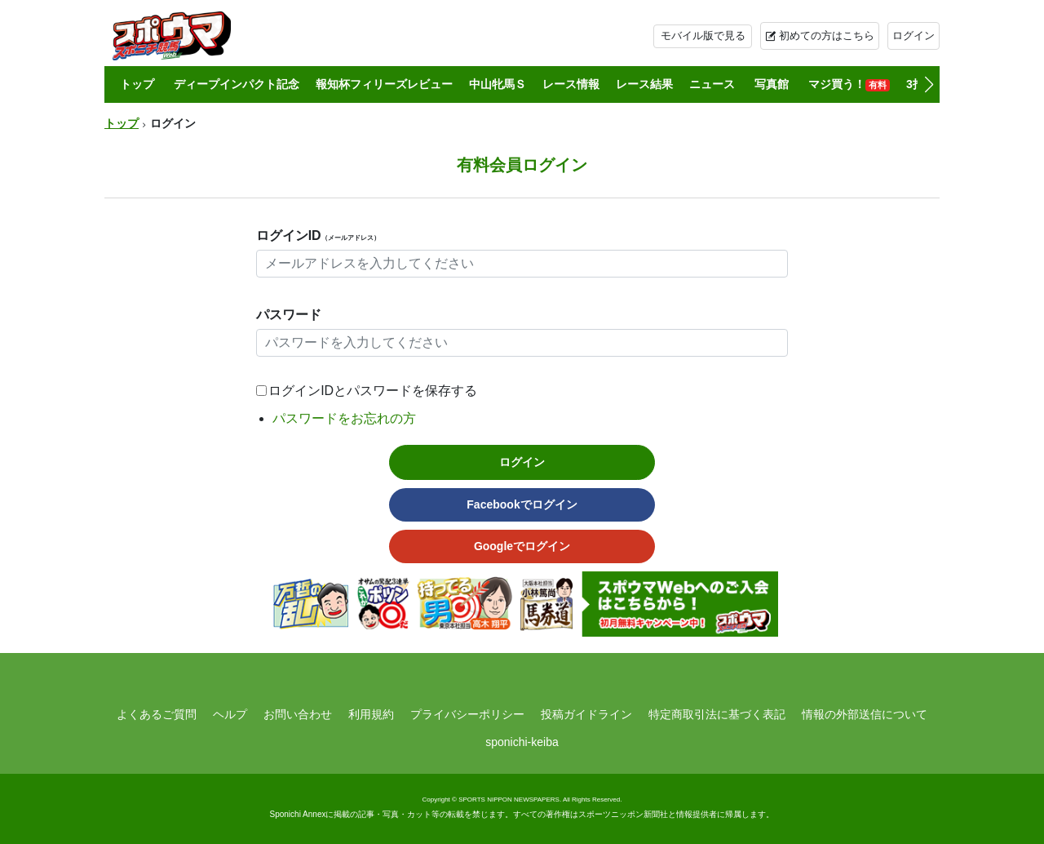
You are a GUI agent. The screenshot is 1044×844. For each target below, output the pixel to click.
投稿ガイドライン (586, 714)
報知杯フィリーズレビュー (384, 84)
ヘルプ (230, 714)
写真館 (771, 84)
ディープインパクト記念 (236, 84)
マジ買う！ (849, 84)
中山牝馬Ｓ (497, 84)
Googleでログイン (522, 546)
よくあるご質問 (157, 714)
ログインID (318, 235)
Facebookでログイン (522, 504)
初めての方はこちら (826, 35)
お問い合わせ (297, 714)
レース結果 (644, 84)
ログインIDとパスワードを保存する (372, 391)
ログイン (913, 35)
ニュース (712, 84)
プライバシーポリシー (467, 714)
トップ (137, 84)
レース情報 (570, 84)
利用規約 (371, 714)
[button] (929, 85)
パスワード (288, 315)
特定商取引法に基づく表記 (716, 714)
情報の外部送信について (864, 714)
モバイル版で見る (703, 35)
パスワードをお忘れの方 (344, 418)
